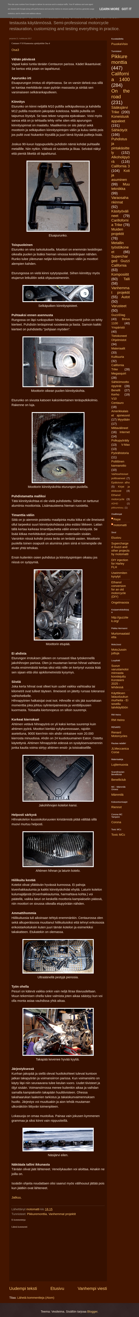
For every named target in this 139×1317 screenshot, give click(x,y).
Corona (116, 822)
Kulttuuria (117, 356)
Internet (125, 432)
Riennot (116, 807)
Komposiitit (120, 274)
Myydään (124, 419)
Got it (127, 9)
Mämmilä (117, 794)
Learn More (109, 9)
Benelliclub (118, 779)
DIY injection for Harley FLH (119, 563)
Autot (125, 297)
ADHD (114, 503)
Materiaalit (118, 348)
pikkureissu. (117, 507)
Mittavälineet (119, 428)
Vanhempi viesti (92, 1288)
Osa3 (15, 50)
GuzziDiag (118, 315)
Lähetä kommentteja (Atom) (35, 1297)
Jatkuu (16, 1197)
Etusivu (57, 1288)
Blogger (92, 1311)
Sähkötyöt (119, 130)
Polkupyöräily (120, 440)
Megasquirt (118, 373)
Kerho (115, 394)
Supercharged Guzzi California (120, 260)
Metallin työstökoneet (120, 247)
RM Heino (118, 720)
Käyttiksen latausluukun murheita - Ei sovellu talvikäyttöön (119, 700)
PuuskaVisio (119, 44)
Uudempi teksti (23, 1288)
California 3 (120, 166)
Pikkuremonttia (37, 1214)
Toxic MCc (118, 834)
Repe (117, 519)
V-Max (125, 444)
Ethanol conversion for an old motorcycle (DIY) (118, 589)
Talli (127, 279)
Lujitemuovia (119, 764)
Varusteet (118, 306)
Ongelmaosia (120, 602)
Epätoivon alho (120, 482)
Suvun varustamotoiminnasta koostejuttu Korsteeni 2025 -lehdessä (119, 676)
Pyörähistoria (120, 453)
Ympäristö (118, 327)
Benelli (115, 390)
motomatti (120, 525)
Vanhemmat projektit (62, 1214)
